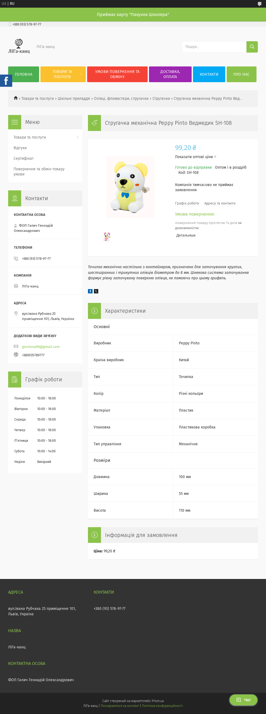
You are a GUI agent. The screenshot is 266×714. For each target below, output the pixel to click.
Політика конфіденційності (162, 706)
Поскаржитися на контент (120, 706)
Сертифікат (24, 158)
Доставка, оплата (170, 74)
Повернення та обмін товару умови (39, 172)
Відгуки (20, 148)
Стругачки (161, 98)
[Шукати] (252, 47)
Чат (243, 699)
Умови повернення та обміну (117, 74)
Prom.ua (158, 701)
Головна (23, 74)
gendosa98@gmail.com (41, 347)
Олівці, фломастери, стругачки (121, 98)
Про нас (241, 74)
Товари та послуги (62, 74)
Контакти (209, 74)
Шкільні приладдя (74, 98)
